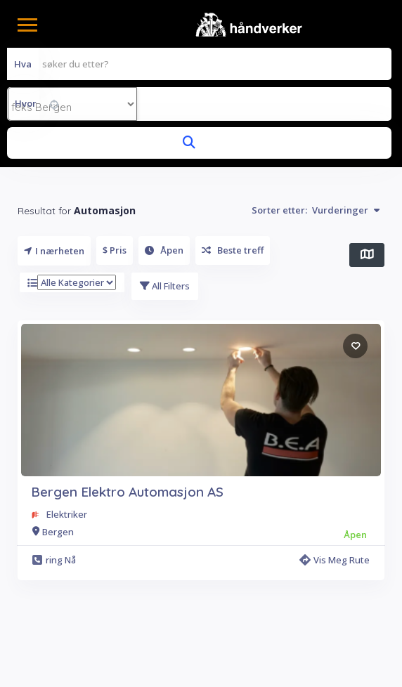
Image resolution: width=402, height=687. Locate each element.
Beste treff (233, 250)
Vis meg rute (334, 560)
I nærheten (54, 250)
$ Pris (115, 250)
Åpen (164, 250)
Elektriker (66, 514)
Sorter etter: (316, 210)
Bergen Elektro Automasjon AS (127, 491)
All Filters (165, 286)
